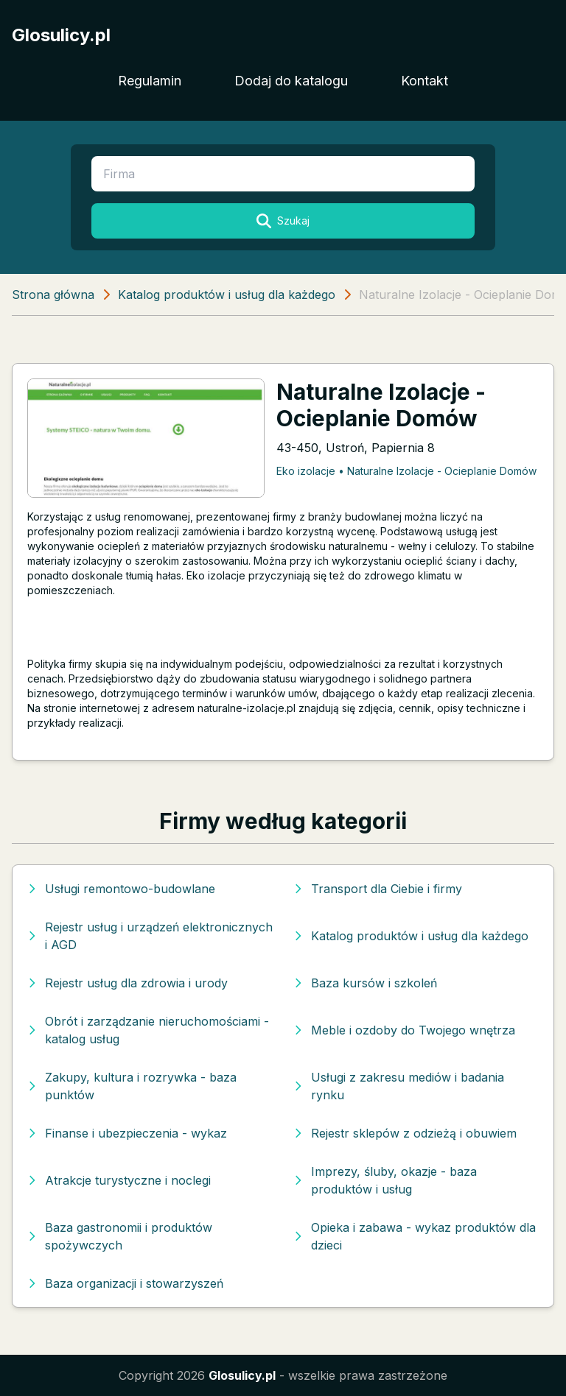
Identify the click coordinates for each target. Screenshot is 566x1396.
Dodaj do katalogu (291, 80)
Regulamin (149, 80)
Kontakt (424, 80)
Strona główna (53, 294)
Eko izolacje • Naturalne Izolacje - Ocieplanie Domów (406, 471)
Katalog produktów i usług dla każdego (226, 294)
